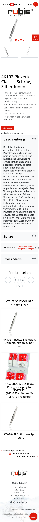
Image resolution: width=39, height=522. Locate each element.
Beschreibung (14, 139)
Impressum (8, 513)
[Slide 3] (23, 40)
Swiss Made (12, 259)
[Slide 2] (21, 40)
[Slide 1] (16, 40)
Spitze (8, 236)
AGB (26, 513)
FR (31, 4)
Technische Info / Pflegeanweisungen (26, 248)
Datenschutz (18, 513)
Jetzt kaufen (7, 128)
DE (28, 4)
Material (10, 247)
